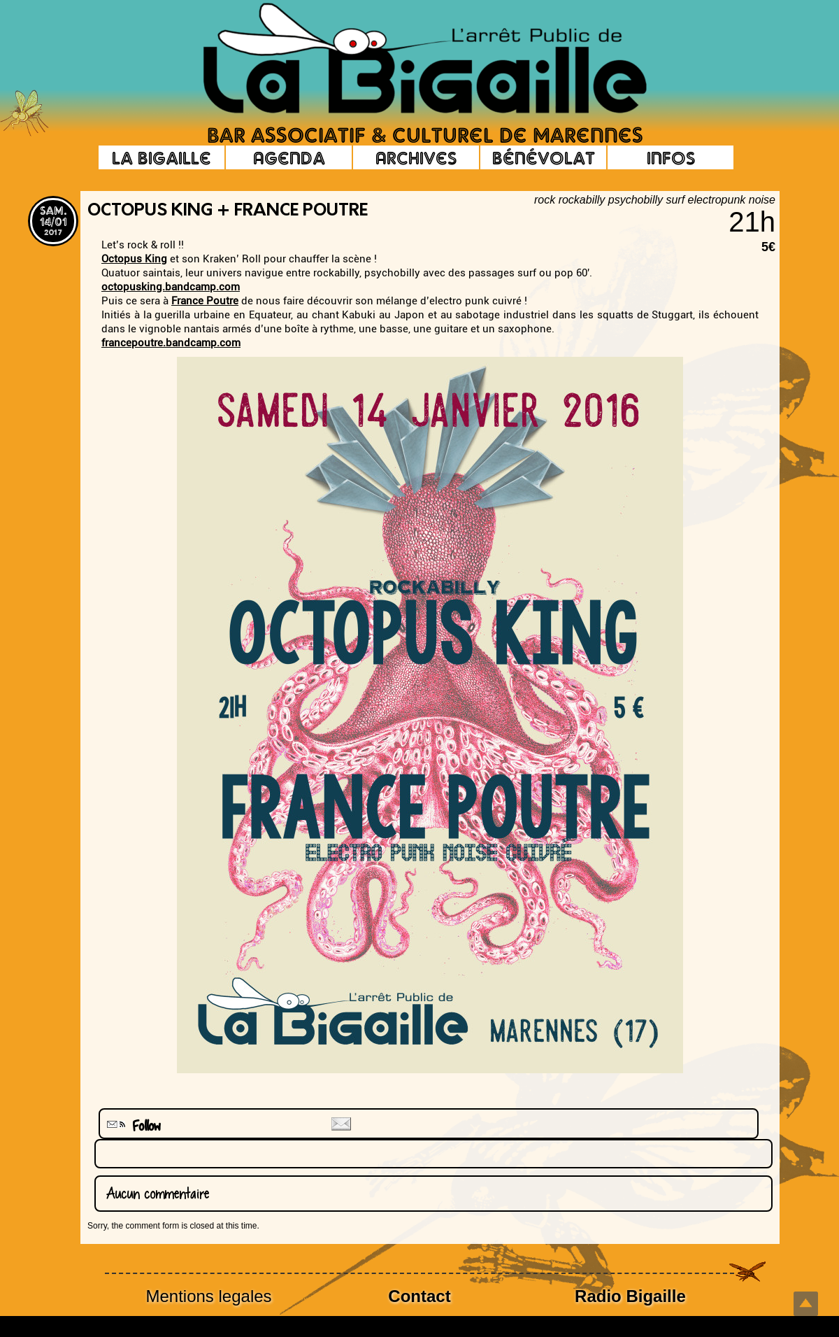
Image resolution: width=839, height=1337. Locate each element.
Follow (132, 1126)
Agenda (289, 157)
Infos (671, 157)
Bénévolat (543, 157)
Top (806, 1304)
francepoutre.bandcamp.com (171, 343)
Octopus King (134, 259)
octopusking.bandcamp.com (170, 287)
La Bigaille (161, 157)
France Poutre (204, 301)
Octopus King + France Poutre (227, 211)
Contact (419, 1296)
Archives (416, 157)
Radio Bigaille (630, 1296)
